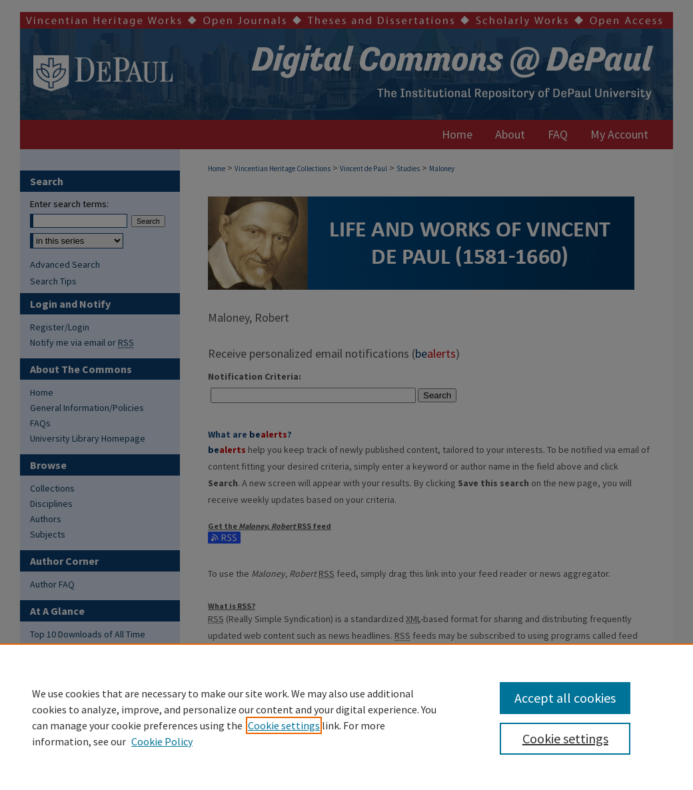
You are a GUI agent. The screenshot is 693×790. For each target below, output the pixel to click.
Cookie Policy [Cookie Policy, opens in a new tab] (162, 741)
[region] (346, 716)
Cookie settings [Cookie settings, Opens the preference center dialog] (565, 738)
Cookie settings (284, 725)
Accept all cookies (565, 697)
